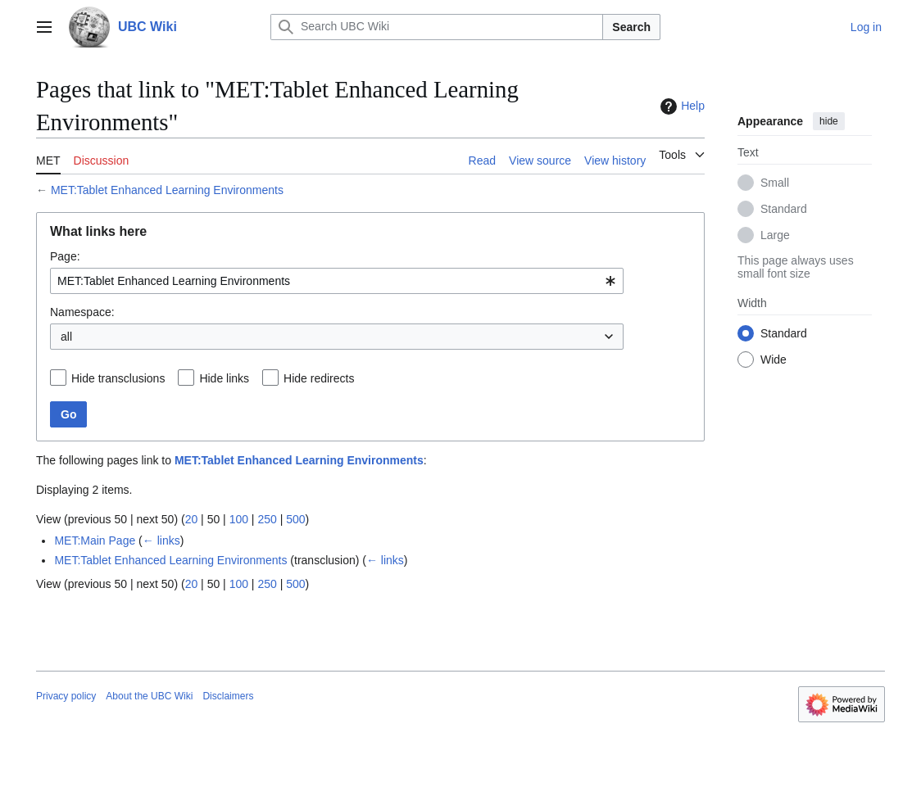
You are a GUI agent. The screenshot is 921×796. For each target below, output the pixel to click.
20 (191, 519)
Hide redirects (319, 378)
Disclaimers (227, 696)
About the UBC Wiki (149, 696)
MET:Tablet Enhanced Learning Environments (167, 190)
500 (295, 519)
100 (238, 519)
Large (775, 235)
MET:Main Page (94, 540)
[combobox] (337, 281)
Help (680, 106)
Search (631, 27)
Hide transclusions (118, 378)
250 (266, 519)
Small (774, 182)
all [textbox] (66, 336)
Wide (773, 359)
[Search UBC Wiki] (436, 27)
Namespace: (82, 312)
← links (161, 540)
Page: (65, 256)
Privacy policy (66, 696)
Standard (783, 208)
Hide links (224, 378)
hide (828, 121)
